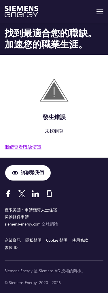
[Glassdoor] (49, 193)
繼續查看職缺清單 (23, 147)
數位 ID (11, 247)
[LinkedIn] (35, 193)
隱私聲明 (33, 240)
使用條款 (80, 240)
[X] (21, 193)
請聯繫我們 (32, 172)
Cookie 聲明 (56, 240)
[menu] (100, 11)
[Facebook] (8, 193)
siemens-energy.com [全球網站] (23, 224)
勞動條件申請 (17, 217)
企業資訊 (13, 240)
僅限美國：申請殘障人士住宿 (31, 210)
